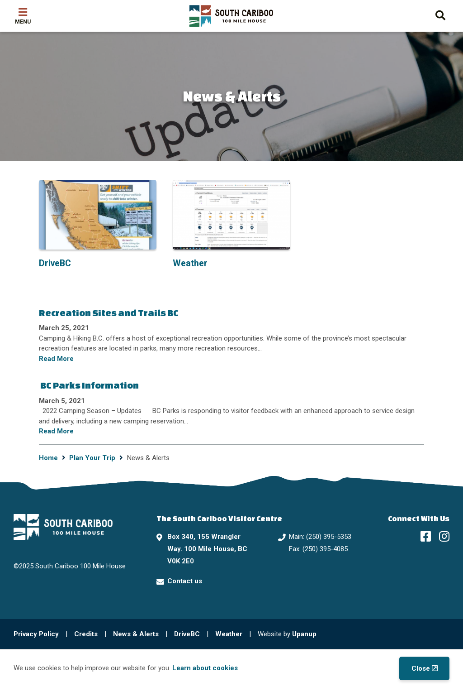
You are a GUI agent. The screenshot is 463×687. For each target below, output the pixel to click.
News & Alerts (136, 634)
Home (48, 458)
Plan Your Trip (92, 458)
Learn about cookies (205, 668)
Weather (228, 634)
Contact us (184, 581)
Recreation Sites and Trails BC (109, 312)
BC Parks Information (89, 385)
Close (420, 668)
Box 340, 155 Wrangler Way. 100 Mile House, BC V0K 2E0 (207, 549)
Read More (56, 359)
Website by (287, 634)
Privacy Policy (36, 634)
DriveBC (187, 634)
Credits (86, 634)
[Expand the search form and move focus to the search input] (440, 14)
